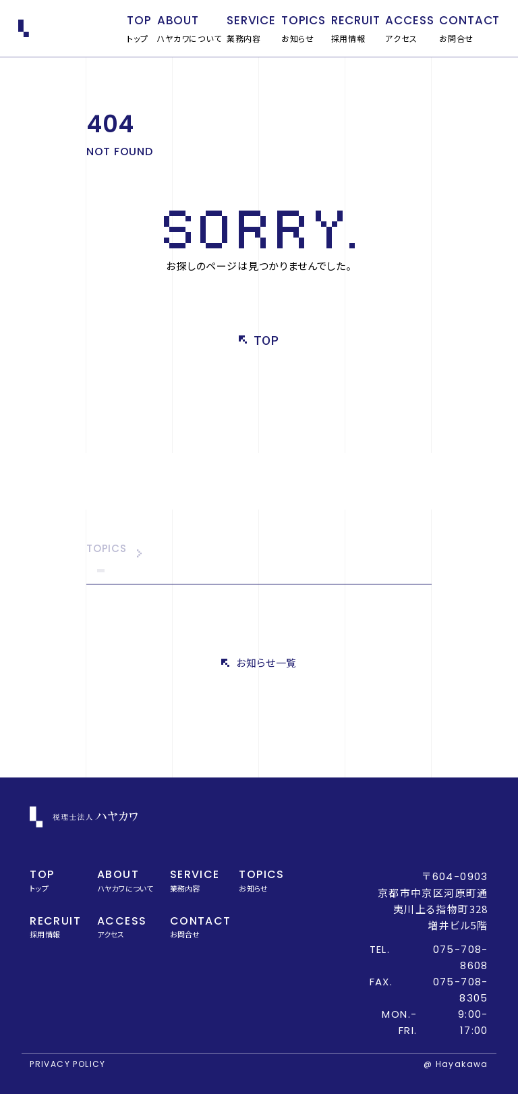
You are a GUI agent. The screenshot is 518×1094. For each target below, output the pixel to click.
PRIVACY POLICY (68, 1064)
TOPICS (106, 549)
